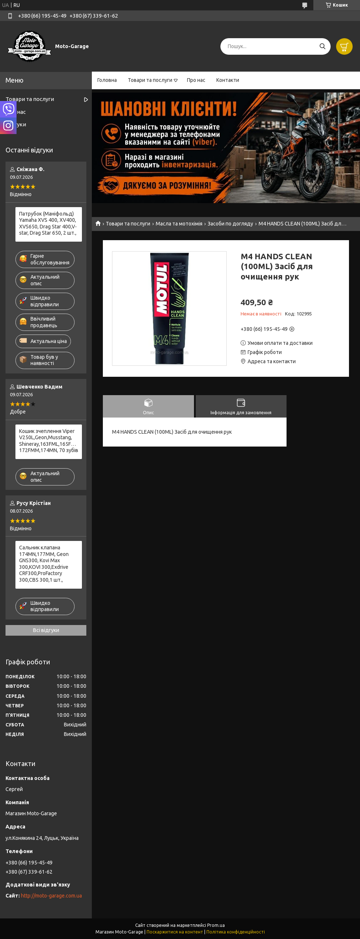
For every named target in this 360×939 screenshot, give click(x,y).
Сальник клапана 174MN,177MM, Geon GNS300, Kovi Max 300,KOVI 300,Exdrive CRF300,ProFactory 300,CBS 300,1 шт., (44, 564)
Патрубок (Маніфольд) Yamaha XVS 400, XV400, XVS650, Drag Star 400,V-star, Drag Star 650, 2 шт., (48, 223)
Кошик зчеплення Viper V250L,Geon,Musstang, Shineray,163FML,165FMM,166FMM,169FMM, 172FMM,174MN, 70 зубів (48, 441)
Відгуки (16, 124)
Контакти (227, 80)
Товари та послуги (150, 80)
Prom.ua (216, 925)
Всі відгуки (46, 630)
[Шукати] (322, 46)
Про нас (196, 80)
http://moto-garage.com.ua (51, 896)
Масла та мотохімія (179, 224)
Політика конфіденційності (235, 931)
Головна (107, 80)
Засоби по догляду (230, 224)
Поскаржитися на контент (175, 931)
